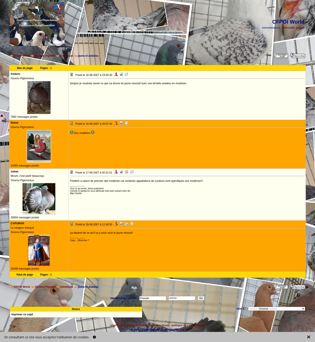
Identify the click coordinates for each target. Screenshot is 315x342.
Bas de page (25, 68)
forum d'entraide (137, 325)
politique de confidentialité (188, 325)
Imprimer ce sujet (22, 314)
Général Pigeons (45, 55)
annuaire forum (159, 325)
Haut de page (25, 274)
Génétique (66, 55)
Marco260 (288, 27)
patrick (300, 27)
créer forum (117, 325)
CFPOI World (22, 55)
